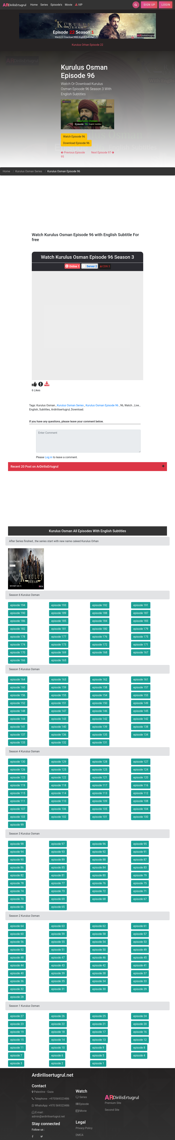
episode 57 (140, 934)
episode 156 (17, 695)
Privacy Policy (84, 1128)
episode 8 (139, 1047)
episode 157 (140, 687)
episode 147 (58, 711)
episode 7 (16, 1055)
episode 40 (17, 973)
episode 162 (99, 679)
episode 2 (57, 1063)
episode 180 (99, 628)
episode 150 (99, 703)
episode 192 (99, 605)
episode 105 (99, 809)
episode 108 (140, 801)
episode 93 (58, 851)
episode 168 (99, 652)
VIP (79, 4)
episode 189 (58, 613)
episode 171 (140, 644)
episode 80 (99, 875)
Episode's (56, 4)
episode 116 (140, 785)
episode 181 (58, 628)
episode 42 (99, 965)
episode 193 (58, 605)
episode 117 (99, 785)
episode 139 (99, 726)
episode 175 (140, 636)
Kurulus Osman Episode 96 (102, 405)
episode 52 (17, 949)
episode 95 (140, 843)
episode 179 (140, 628)
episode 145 (140, 711)
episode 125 (58, 769)
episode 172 (99, 644)
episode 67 (140, 899)
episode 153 (140, 695)
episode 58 (99, 934)
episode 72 (99, 891)
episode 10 (58, 1047)
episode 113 (99, 793)
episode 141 (17, 726)
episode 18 (58, 1031)
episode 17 (99, 1031)
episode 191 (140, 605)
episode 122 (58, 777)
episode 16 (140, 1031)
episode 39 (58, 973)
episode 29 (140, 989)
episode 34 (99, 981)
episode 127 (140, 761)
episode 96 (99, 843)
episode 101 (99, 816)
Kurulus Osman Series (28, 171)
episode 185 (58, 621)
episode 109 (99, 801)
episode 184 (99, 621)
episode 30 (99, 989)
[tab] (87, 466)
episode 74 (17, 891)
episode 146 (99, 711)
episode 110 (58, 801)
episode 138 (140, 726)
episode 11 (17, 1047)
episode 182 (17, 628)
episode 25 (99, 1016)
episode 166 (17, 660)
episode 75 (140, 883)
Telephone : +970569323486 (50, 1098)
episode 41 (140, 965)
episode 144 (17, 719)
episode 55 (58, 941)
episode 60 (17, 934)
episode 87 (140, 859)
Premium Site (113, 1103)
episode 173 (58, 644)
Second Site (112, 1109)
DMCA (79, 1135)
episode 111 (17, 801)
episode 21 (99, 1024)
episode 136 (58, 734)
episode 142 (99, 719)
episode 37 (140, 973)
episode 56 (17, 941)
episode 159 (58, 687)
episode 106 (58, 809)
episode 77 (58, 883)
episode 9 (98, 1047)
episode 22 (58, 1024)
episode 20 (140, 1024)
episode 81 (58, 875)
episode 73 (58, 891)
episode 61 (140, 926)
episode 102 (58, 816)
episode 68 (99, 899)
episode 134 (140, 734)
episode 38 (99, 973)
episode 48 (17, 957)
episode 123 (17, 777)
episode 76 (99, 883)
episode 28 (17, 997)
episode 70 (17, 899)
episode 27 (17, 1016)
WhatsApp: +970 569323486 (50, 1105)
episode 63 (58, 926)
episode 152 (17, 703)
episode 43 (58, 965)
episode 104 (140, 809)
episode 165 (58, 660)
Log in (48, 457)
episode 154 (99, 695)
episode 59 (58, 934)
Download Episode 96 (76, 143)
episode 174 (17, 644)
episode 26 (58, 1016)
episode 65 (58, 907)
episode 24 (140, 1016)
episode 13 (99, 1039)
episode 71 (140, 891)
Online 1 (72, 266)
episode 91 (140, 851)
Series (44, 4)
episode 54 (99, 941)
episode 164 (17, 679)
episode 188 (99, 613)
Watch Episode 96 (74, 136)
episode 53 (140, 941)
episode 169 (58, 652)
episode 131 (99, 742)
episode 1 (98, 1063)
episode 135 (99, 734)
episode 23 (17, 1024)
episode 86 (17, 867)
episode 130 (17, 761)
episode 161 (140, 679)
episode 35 (58, 981)
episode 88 (99, 859)
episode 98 (17, 843)
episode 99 (17, 824)
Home (34, 4)
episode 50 (99, 949)
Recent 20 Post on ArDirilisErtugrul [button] (87, 466)
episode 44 (17, 965)
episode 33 (140, 981)
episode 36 (17, 981)
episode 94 (17, 851)
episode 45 (140, 957)
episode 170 (17, 652)
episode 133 (17, 742)
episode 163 (58, 679)
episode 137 (17, 734)
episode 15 (17, 1039)
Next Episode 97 (101, 152)
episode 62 (99, 926)
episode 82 (17, 875)
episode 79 (140, 875)
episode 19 (17, 1031)
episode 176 (99, 636)
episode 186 (17, 621)
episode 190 (17, 613)
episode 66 (17, 907)
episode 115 (17, 793)
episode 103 (17, 816)
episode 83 (140, 867)
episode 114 (58, 793)
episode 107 (17, 809)
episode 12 (140, 1039)
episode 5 (98, 1055)
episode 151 (58, 703)
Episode (82, 1104)
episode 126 (17, 769)
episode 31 (58, 989)
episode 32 (17, 989)
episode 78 (17, 883)
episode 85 (58, 867)
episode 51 (58, 949)
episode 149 (140, 703)
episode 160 (17, 687)
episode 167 (140, 652)
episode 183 (140, 621)
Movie (68, 4)
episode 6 (57, 1055)
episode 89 (58, 859)
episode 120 (140, 777)
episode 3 (16, 1063)
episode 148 (17, 711)
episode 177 (58, 636)
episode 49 (140, 949)
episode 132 (58, 742)
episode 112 (140, 793)
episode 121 (99, 777)
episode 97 (58, 843)
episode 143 (58, 719)
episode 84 (99, 867)
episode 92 (99, 851)
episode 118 (58, 785)
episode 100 (140, 816)
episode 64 (17, 926)
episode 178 (17, 636)
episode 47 (58, 957)
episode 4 (139, 1055)
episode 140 (58, 726)
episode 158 (99, 687)
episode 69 (58, 899)
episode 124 (140, 769)
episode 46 (99, 957)
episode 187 (140, 613)
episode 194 (17, 605)
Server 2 (89, 266)
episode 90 (17, 859)
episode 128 (99, 761)
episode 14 (58, 1039)
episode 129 (58, 761)
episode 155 (58, 695)
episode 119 (17, 785)
